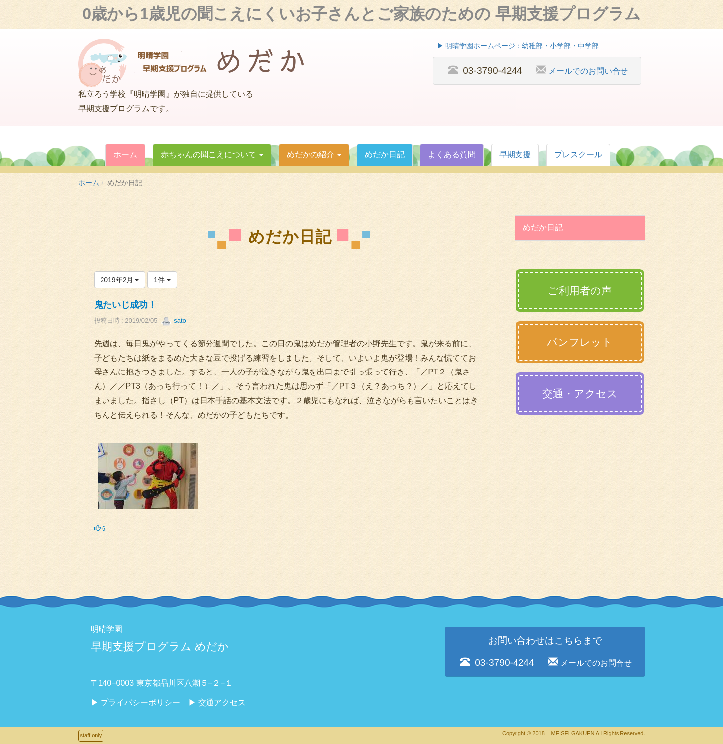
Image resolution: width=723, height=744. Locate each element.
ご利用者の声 (580, 290)
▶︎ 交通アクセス (217, 702)
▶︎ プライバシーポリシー (135, 702)
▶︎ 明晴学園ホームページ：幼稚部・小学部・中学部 (518, 46)
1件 (162, 280)
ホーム (88, 183)
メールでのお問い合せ (588, 70)
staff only (91, 735)
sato (173, 320)
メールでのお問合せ (596, 662)
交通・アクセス (580, 393)
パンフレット (580, 342)
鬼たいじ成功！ (125, 305)
